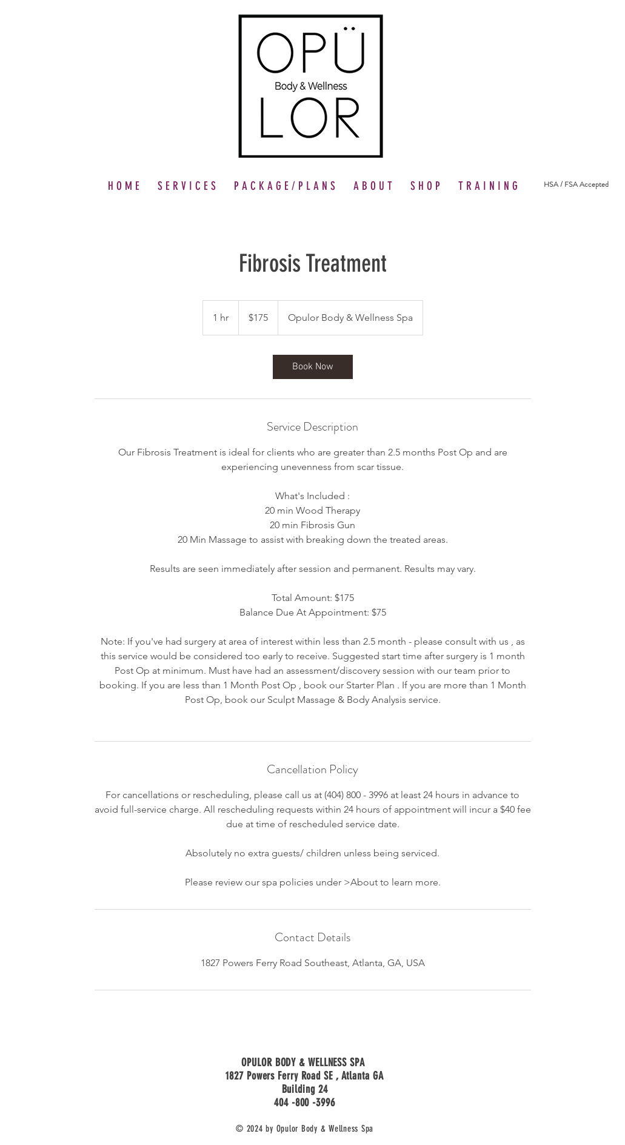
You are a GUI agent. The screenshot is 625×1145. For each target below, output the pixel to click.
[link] (313, 367)
